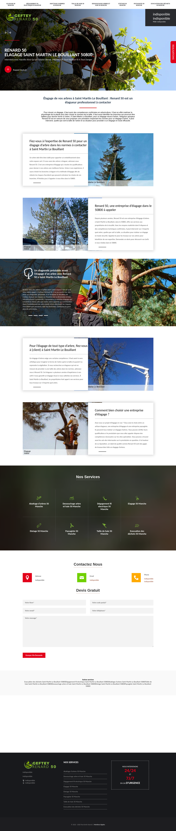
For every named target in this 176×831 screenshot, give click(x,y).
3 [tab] (36, 315)
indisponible (161, 14)
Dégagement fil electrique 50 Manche (32, 4)
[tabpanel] (47, 289)
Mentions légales (99, 825)
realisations (173, 52)
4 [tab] (41, 315)
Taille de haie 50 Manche (78, 4)
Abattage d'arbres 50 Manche (57, 4)
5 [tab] (46, 315)
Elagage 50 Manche (11, 4)
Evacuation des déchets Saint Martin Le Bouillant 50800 (44, 682)
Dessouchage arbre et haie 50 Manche (101, 4)
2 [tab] (30, 315)
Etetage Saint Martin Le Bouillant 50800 (110, 684)
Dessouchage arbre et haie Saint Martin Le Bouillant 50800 (73, 684)
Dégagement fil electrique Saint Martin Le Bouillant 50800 (87, 682)
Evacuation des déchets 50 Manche (160, 4)
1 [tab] (25, 315)
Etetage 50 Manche (122, 4)
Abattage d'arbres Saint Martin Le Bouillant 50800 (127, 682)
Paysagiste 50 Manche (139, 4)
